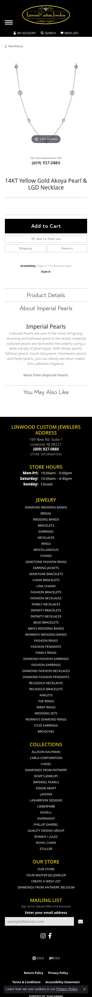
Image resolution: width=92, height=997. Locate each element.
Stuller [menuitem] (46, 849)
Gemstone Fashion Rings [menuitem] (46, 562)
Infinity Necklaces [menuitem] (46, 616)
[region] (46, 104)
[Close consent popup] (84, 989)
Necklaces (15, 46)
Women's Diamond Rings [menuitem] (46, 719)
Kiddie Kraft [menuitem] (46, 788)
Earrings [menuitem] (46, 531)
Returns (67, 248)
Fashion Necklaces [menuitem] (45, 598)
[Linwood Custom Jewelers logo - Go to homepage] (46, 15)
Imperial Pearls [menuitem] (46, 782)
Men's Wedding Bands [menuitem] (46, 628)
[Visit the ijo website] (54, 958)
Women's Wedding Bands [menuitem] (46, 634)
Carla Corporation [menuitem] (46, 758)
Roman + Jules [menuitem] (46, 836)
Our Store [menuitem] (46, 869)
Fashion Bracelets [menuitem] (46, 592)
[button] (24, 33)
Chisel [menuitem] (46, 764)
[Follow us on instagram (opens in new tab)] (43, 936)
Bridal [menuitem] (46, 513)
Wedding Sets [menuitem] (46, 713)
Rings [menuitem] (46, 543)
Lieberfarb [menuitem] (46, 806)
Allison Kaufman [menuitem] (46, 752)
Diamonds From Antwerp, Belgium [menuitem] (46, 887)
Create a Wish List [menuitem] (46, 881)
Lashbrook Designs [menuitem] (46, 800)
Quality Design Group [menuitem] (46, 830)
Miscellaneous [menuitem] (46, 549)
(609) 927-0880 (46, 162)
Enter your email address (46, 912)
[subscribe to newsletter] (80, 921)
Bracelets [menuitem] (46, 525)
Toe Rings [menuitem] (46, 701)
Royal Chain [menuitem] (46, 842)
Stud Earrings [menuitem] (46, 725)
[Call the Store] (46, 449)
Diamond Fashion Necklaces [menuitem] (46, 671)
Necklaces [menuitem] (46, 537)
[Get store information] (46, 454)
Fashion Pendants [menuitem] (46, 646)
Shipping (25, 248)
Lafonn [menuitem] (46, 794)
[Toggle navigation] (9, 22)
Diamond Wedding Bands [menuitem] (46, 507)
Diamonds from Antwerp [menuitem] (46, 770)
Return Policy (33, 973)
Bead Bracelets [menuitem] (46, 622)
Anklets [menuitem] (46, 695)
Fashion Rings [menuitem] (46, 640)
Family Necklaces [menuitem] (46, 604)
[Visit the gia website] (38, 958)
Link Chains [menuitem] (46, 586)
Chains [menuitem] (46, 556)
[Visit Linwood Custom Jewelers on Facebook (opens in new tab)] (50, 936)
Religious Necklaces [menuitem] (46, 683)
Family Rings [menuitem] (46, 652)
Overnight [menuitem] (46, 818)
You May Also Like (46, 392)
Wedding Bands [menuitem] (46, 519)
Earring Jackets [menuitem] (46, 568)
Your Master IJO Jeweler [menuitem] (46, 875)
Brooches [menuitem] (46, 731)
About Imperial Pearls (46, 308)
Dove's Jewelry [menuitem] (46, 776)
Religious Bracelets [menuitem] (46, 689)
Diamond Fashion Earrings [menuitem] (46, 659)
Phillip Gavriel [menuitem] (46, 824)
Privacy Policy (58, 973)
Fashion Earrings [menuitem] (46, 665)
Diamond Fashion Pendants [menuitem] (46, 677)
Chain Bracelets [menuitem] (46, 580)
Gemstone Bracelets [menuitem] (46, 574)
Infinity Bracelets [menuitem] (46, 610)
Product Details (46, 295)
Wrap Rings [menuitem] (46, 707)
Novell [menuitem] (46, 812)
